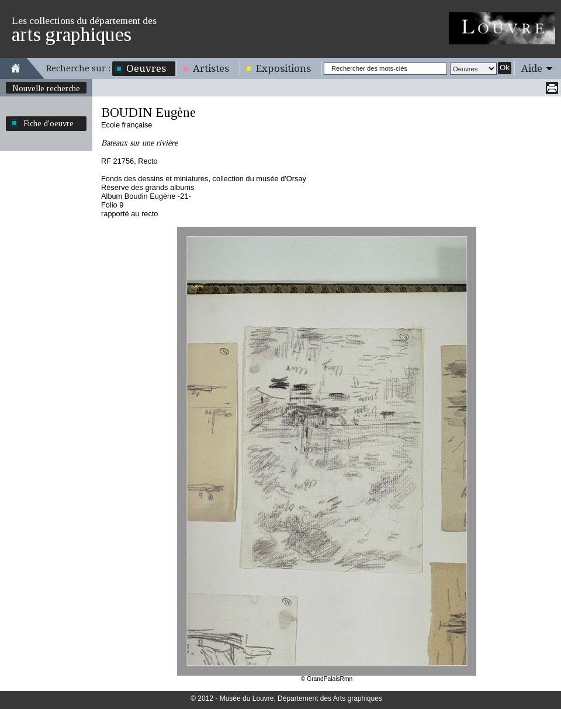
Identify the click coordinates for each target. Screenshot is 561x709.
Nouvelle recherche (46, 88)
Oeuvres (146, 68)
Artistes (211, 68)
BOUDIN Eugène (148, 112)
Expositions (283, 68)
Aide (531, 68)
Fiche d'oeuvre (48, 123)
